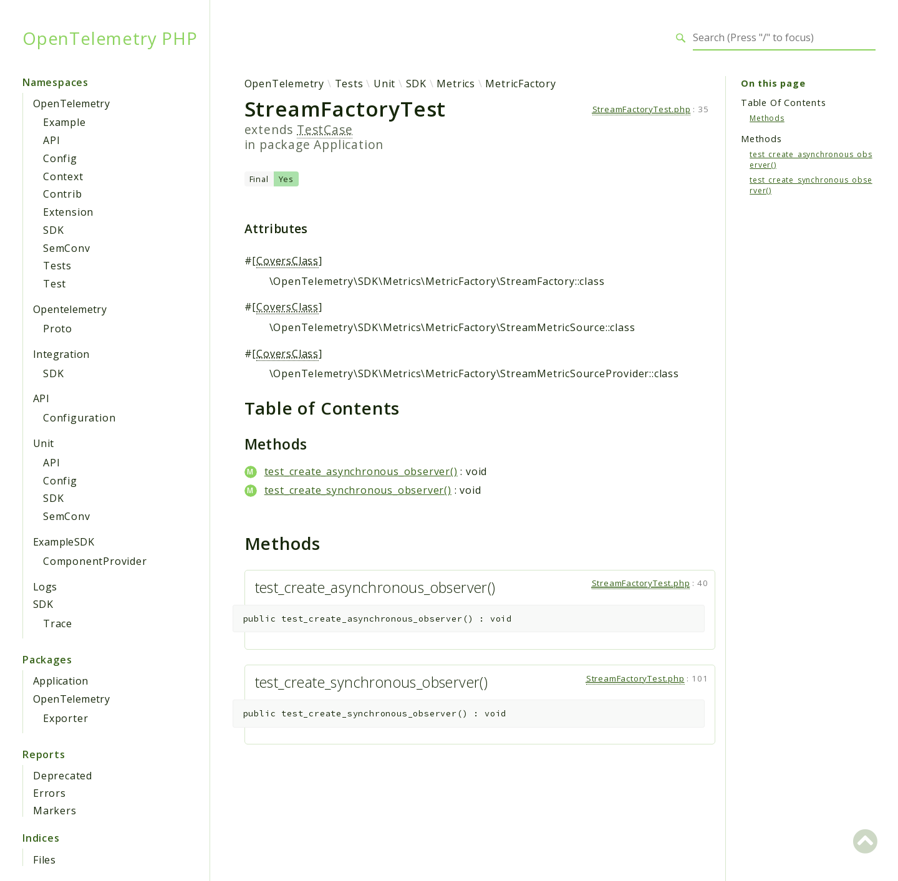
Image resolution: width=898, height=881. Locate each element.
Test (54, 284)
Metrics (456, 83)
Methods (767, 118)
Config (60, 158)
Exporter (65, 718)
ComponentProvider (95, 561)
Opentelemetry (70, 309)
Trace (57, 623)
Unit (43, 443)
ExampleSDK (63, 542)
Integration (61, 354)
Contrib (62, 194)
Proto (57, 328)
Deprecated (62, 775)
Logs (45, 587)
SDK (53, 230)
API (51, 140)
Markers (55, 810)
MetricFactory (520, 83)
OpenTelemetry (71, 103)
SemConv (66, 248)
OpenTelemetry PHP (110, 38)
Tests (57, 265)
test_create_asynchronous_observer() (361, 471)
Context (63, 176)
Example (64, 122)
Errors (49, 793)
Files (44, 860)
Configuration (79, 418)
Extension (68, 212)
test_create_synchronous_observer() (357, 490)
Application (60, 681)
